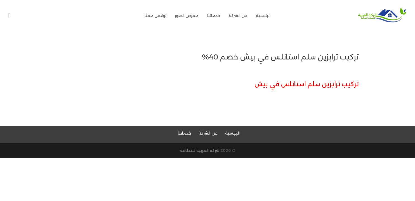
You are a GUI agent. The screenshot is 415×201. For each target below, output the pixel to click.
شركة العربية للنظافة (199, 150)
